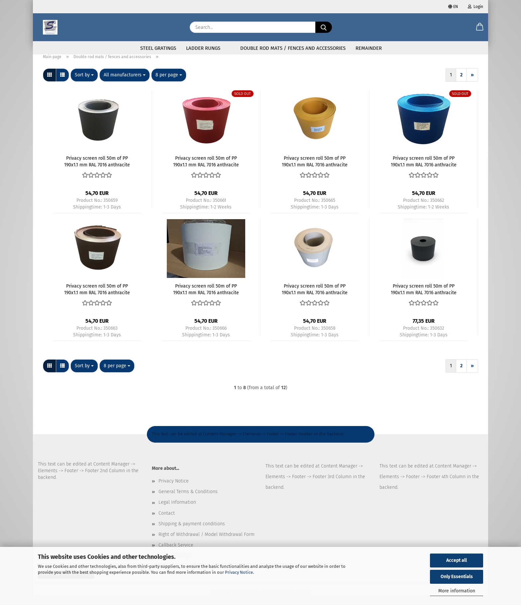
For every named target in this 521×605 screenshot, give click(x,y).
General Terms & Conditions (188, 499)
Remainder (369, 48)
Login (475, 6)
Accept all (456, 560)
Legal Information (177, 510)
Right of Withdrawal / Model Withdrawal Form (206, 542)
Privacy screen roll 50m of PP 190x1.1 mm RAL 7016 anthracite (424, 296)
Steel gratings (158, 48)
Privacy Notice (239, 572)
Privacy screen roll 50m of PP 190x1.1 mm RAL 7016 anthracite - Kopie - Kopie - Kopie (424, 168)
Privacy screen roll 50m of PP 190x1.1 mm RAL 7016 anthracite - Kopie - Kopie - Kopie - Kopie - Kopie (206, 296)
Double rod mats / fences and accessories (293, 48)
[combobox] (84, 82)
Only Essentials (457, 576)
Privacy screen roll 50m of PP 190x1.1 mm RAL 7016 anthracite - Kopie (315, 296)
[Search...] (323, 27)
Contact (166, 521)
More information (456, 591)
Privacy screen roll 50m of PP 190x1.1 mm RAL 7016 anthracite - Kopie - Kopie (97, 168)
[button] (479, 27)
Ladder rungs (203, 48)
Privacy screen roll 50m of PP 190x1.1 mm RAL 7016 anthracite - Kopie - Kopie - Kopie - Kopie (315, 168)
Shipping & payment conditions (191, 531)
